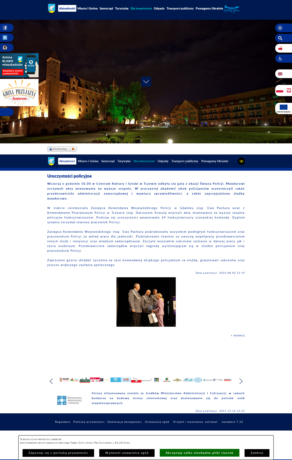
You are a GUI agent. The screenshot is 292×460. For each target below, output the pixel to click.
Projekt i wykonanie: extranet (220, 434)
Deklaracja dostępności (145, 434)
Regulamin (80, 434)
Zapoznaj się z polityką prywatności (58, 452)
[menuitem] (141, 8)
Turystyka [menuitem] (122, 8)
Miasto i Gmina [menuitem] (87, 8)
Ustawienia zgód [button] (179, 434)
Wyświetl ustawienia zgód (127, 452)
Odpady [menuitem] (159, 8)
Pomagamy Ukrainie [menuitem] (209, 8)
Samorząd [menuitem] (106, 8)
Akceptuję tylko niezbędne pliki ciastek (199, 453)
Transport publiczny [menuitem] (180, 8)
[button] (284, 28)
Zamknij (257, 452)
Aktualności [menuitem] (67, 8)
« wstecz (238, 335)
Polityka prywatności (107, 434)
